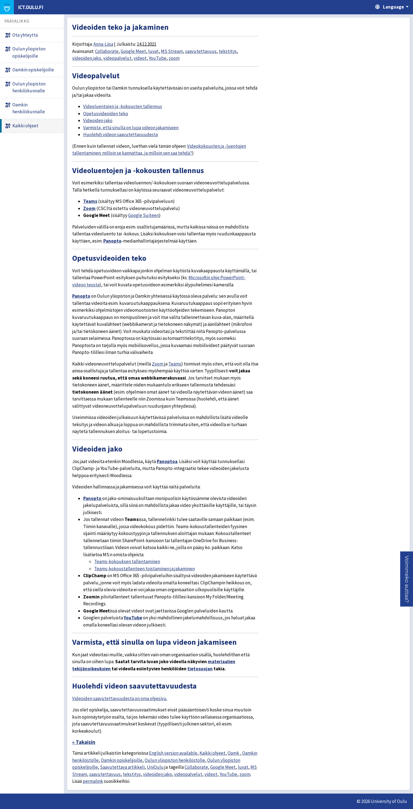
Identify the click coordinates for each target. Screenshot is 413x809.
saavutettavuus (201, 51)
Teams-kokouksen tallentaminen (127, 561)
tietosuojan (200, 669)
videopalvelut (117, 58)
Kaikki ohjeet (212, 753)
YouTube (157, 58)
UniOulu (155, 767)
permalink (93, 781)
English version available (173, 753)
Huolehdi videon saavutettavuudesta (120, 134)
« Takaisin (83, 742)
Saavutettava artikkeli (122, 767)
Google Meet (133, 51)
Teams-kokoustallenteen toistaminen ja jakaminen (144, 569)
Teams (90, 201)
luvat (153, 51)
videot (140, 58)
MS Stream (172, 51)
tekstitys (228, 51)
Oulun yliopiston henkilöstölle (175, 760)
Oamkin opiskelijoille (121, 760)
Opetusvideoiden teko (105, 114)
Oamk (234, 753)
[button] (406, 579)
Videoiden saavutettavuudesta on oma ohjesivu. (119, 698)
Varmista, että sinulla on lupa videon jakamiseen (131, 128)
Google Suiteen (143, 215)
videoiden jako (86, 58)
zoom (174, 58)
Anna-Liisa (103, 44)
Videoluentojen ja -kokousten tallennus (122, 106)
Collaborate (106, 51)
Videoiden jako (97, 120)
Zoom (89, 208)
